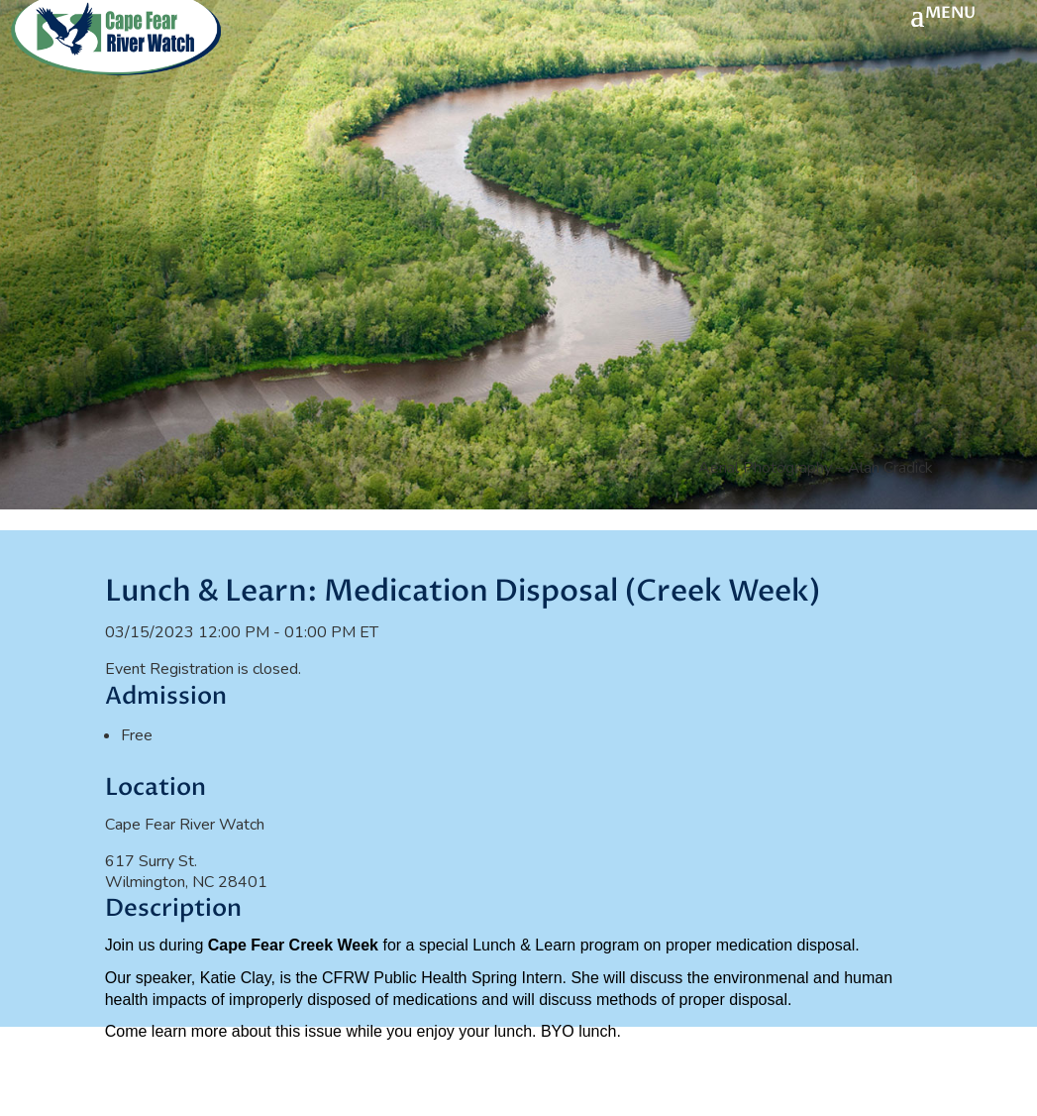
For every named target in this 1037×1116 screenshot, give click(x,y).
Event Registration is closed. (203, 669)
